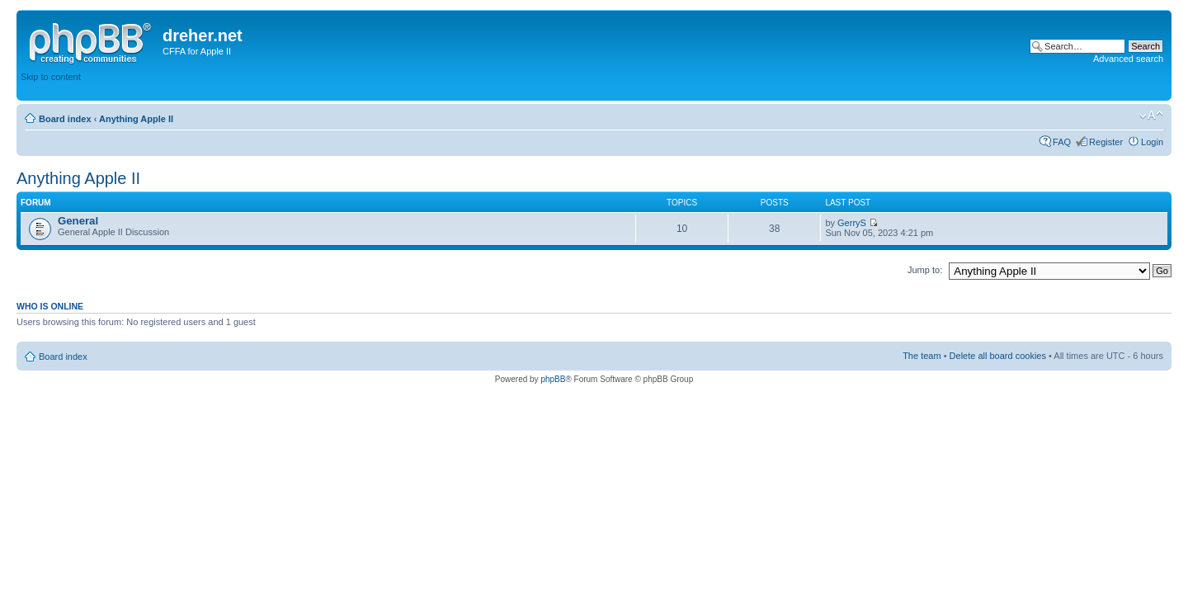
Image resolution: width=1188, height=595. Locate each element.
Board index (65, 119)
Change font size (1151, 115)
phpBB (552, 379)
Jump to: (925, 270)
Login (1152, 142)
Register (1106, 142)
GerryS (851, 223)
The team (921, 356)
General (78, 221)
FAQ (1062, 142)
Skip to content (51, 77)
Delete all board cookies (998, 356)
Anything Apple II (136, 119)
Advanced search (1128, 59)
